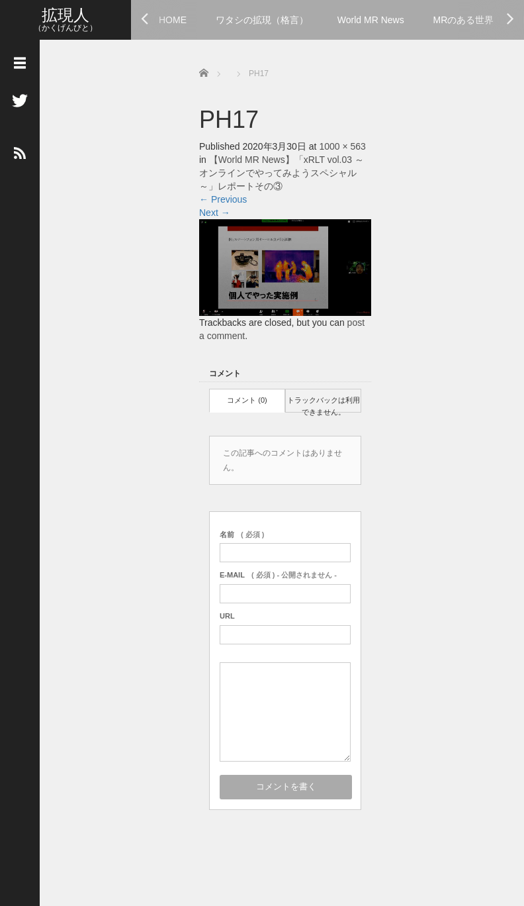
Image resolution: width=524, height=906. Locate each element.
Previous (223, 199)
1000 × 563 (342, 146)
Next (214, 212)
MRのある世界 (463, 20)
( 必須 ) (242, 534)
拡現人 (65, 15)
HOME (173, 20)
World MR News (370, 20)
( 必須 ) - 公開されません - (278, 575)
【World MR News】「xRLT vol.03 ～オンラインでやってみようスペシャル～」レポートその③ (281, 172)
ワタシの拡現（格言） (262, 20)
